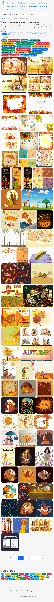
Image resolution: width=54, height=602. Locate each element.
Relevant (37, 34)
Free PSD (22, 10)
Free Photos (22, 3)
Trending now (12, 34)
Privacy (29, 591)
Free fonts (31, 3)
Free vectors (11, 3)
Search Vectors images (10, 14)
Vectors (9, 18)
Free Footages (42, 3)
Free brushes (33, 6)
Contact (41, 591)
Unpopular (5, 37)
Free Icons (23, 6)
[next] (42, 558)
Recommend (29, 34)
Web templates (12, 6)
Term (24, 591)
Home (4, 18)
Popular (44, 34)
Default (4, 34)
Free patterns (11, 10)
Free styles (43, 6)
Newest (21, 34)
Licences (18, 591)
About (35, 591)
